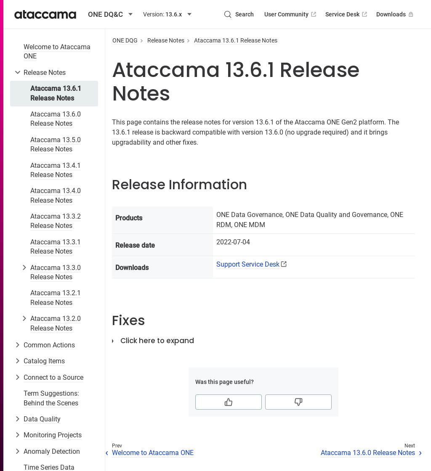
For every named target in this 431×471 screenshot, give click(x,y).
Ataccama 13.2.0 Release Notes (55, 323)
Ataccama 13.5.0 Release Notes (55, 144)
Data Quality (42, 419)
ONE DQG (125, 40)
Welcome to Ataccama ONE (57, 51)
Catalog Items (44, 361)
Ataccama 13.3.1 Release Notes (55, 246)
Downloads (395, 14)
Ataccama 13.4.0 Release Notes (55, 195)
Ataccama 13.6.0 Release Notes (55, 118)
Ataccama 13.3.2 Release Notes (55, 221)
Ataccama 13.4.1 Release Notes (55, 170)
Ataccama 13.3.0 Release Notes (55, 272)
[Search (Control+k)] (238, 14)
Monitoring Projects (53, 435)
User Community (291, 14)
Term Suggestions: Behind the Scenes (51, 398)
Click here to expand (157, 341)
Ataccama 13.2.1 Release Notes (55, 297)
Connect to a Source (53, 377)
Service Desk (347, 14)
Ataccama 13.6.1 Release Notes (55, 93)
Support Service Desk (247, 264)
